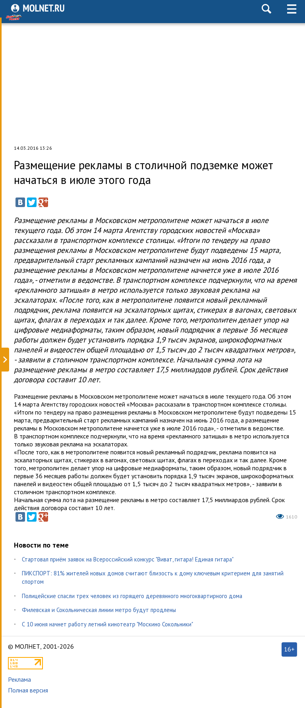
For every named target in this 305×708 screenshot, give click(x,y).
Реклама (19, 679)
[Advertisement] (152, 81)
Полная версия (28, 690)
